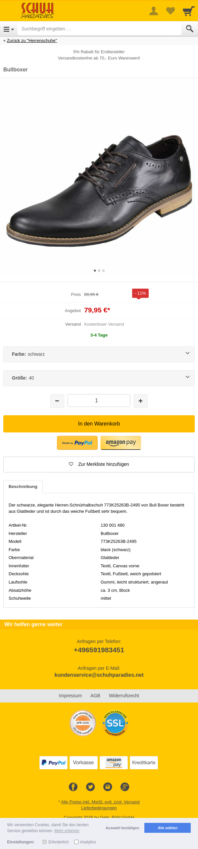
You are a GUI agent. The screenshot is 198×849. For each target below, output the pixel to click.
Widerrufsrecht (124, 695)
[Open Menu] (9, 29)
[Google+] (124, 787)
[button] (77, 443)
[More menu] (153, 10)
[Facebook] (73, 787)
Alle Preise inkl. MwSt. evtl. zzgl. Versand (100, 801)
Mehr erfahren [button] (66, 831)
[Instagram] (107, 787)
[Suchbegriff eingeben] (99, 28)
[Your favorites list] (170, 10)
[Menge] (99, 400)
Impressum (70, 695)
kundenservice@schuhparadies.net (98, 675)
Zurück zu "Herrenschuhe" (32, 40)
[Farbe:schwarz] (99, 354)
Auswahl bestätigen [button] (122, 828)
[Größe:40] (99, 378)
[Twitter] (90, 787)
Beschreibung (23, 486)
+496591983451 (99, 650)
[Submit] (189, 28)
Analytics (88, 842)
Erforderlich (58, 842)
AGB (95, 695)
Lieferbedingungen (99, 807)
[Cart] (188, 10)
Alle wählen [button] (167, 828)
